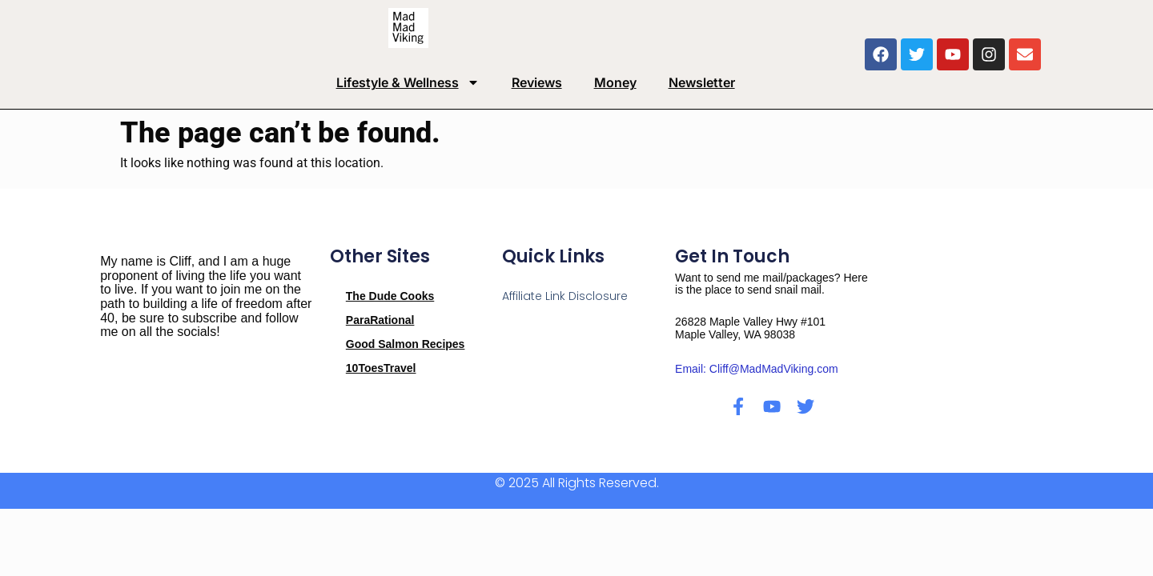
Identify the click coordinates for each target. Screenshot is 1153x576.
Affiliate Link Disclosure (565, 296)
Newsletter (702, 82)
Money (615, 82)
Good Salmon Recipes (405, 344)
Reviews (537, 82)
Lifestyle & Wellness (408, 82)
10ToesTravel (381, 368)
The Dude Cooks (390, 296)
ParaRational (380, 320)
